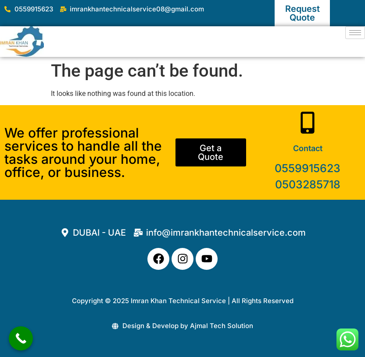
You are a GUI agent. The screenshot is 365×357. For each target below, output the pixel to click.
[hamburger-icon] (355, 32)
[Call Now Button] (21, 338)
